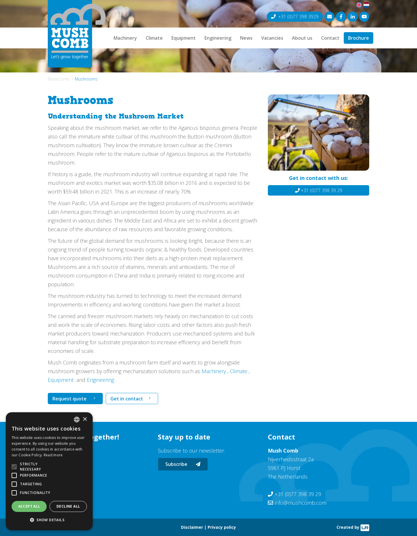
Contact (330, 38)
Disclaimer (192, 527)
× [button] (85, 419)
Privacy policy (222, 527)
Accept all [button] (29, 506)
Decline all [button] (68, 506)
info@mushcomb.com (300, 502)
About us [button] (302, 38)
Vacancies (272, 38)
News (246, 38)
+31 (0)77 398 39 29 (318, 190)
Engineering (217, 38)
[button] (49, 520)
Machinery (125, 38)
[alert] (49, 471)
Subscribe (182, 464)
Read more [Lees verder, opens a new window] (53, 455)
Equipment (183, 38)
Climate (154, 38)
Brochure (358, 38)
